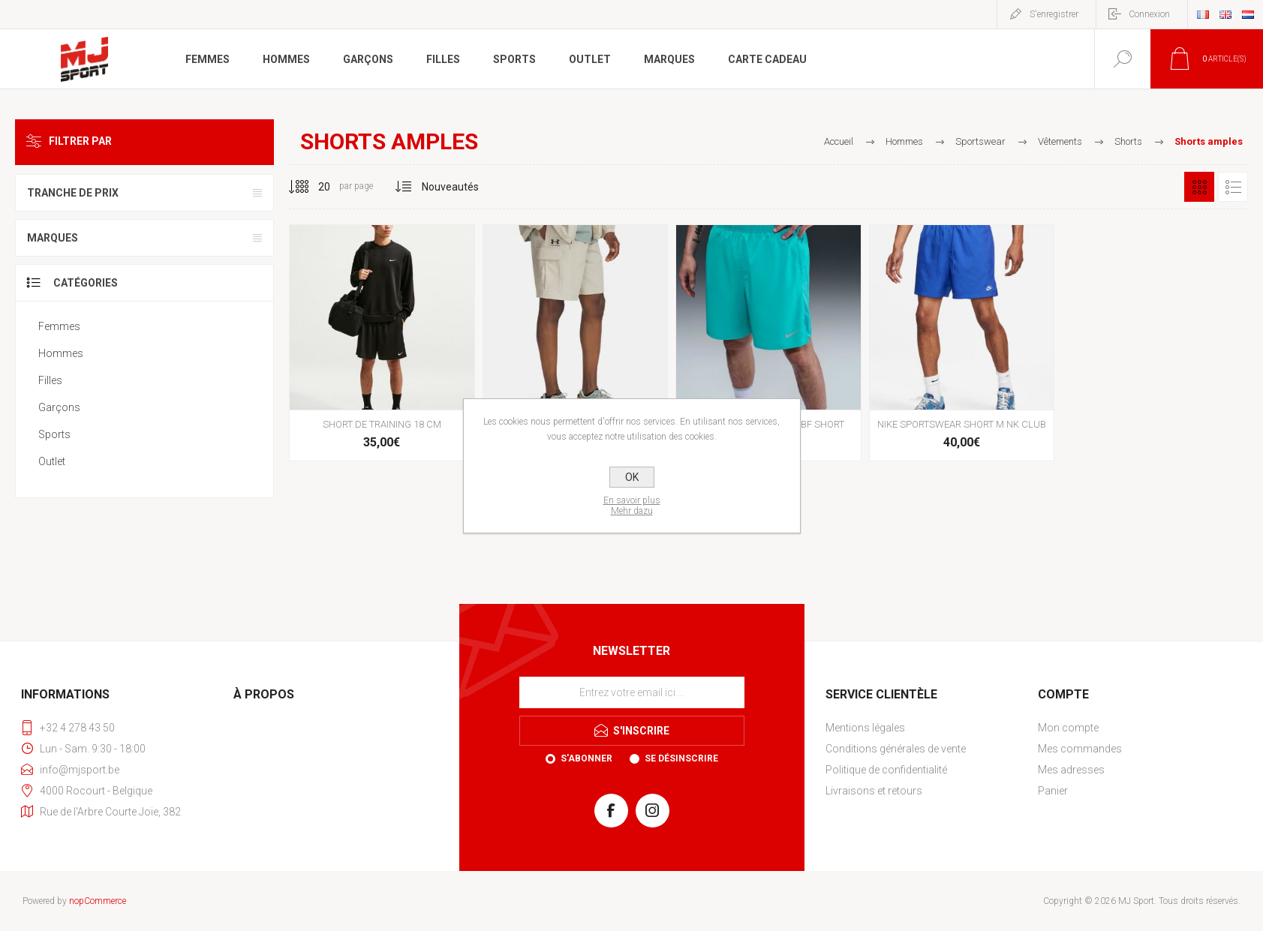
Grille (1199, 187)
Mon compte (1068, 728)
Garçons (59, 407)
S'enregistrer (1054, 14)
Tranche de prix (73, 193)
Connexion (1149, 14)
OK (632, 477)
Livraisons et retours (873, 791)
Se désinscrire (681, 758)
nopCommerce (97, 901)
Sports (54, 434)
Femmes (59, 326)
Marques (52, 238)
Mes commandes (1080, 749)
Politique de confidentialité (886, 770)
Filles (50, 380)
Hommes (60, 353)
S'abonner (586, 758)
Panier (1053, 791)
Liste (1233, 187)
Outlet (51, 461)
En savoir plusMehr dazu (631, 505)
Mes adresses (1071, 770)
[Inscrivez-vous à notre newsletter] (631, 692)
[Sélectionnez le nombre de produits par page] (313, 187)
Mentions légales (865, 728)
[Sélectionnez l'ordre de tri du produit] (450, 187)
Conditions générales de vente (895, 749)
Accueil (838, 141)
